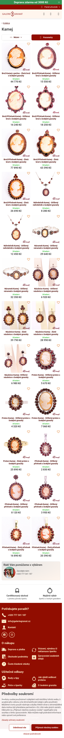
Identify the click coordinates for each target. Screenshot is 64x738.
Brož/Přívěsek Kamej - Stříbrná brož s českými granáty (46, 74)
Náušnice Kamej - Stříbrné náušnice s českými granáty (46, 290)
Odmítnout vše (19, 727)
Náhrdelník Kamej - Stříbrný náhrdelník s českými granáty (46, 203)
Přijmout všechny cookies (46, 727)
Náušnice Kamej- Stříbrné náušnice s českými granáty (16, 376)
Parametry (46, 37)
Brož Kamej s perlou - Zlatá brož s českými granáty (16, 74)
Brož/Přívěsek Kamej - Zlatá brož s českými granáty (16, 160)
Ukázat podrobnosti (32, 734)
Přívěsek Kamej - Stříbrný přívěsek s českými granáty (46, 462)
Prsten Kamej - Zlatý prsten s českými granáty (16, 462)
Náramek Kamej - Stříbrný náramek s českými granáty (46, 247)
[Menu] (58, 14)
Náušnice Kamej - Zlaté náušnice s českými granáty (16, 333)
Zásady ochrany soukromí (13, 720)
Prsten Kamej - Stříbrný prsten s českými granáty (46, 376)
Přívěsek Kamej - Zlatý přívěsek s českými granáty (16, 548)
